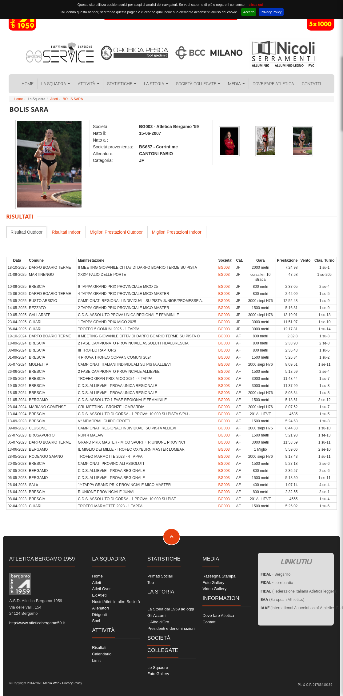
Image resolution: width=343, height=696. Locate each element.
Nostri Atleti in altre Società (116, 601)
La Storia (156, 83)
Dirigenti (99, 614)
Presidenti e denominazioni (171, 628)
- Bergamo (275, 574)
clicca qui (256, 4)
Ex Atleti (99, 595)
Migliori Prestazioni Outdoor (116, 232)
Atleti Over (101, 588)
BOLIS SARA (73, 99)
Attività (88, 83)
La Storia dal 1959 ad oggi (170, 609)
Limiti (96, 660)
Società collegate (198, 83)
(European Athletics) (282, 599)
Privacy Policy (271, 12)
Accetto (248, 12)
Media (236, 83)
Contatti (311, 83)
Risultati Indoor (66, 232)
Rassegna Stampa (218, 576)
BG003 (223, 267)
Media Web (50, 683)
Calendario (101, 654)
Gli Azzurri (156, 615)
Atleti (54, 99)
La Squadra (55, 83)
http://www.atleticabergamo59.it (37, 623)
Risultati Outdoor (26, 232)
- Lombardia (277, 582)
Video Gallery (214, 588)
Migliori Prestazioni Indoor (176, 232)
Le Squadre (157, 667)
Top (150, 582)
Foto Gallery (158, 673)
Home (28, 83)
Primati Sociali (160, 576)
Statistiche (121, 83)
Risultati (99, 647)
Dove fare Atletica (273, 83)
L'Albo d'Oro (158, 622)
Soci (96, 620)
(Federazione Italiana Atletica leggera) (299, 591)
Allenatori (100, 608)
